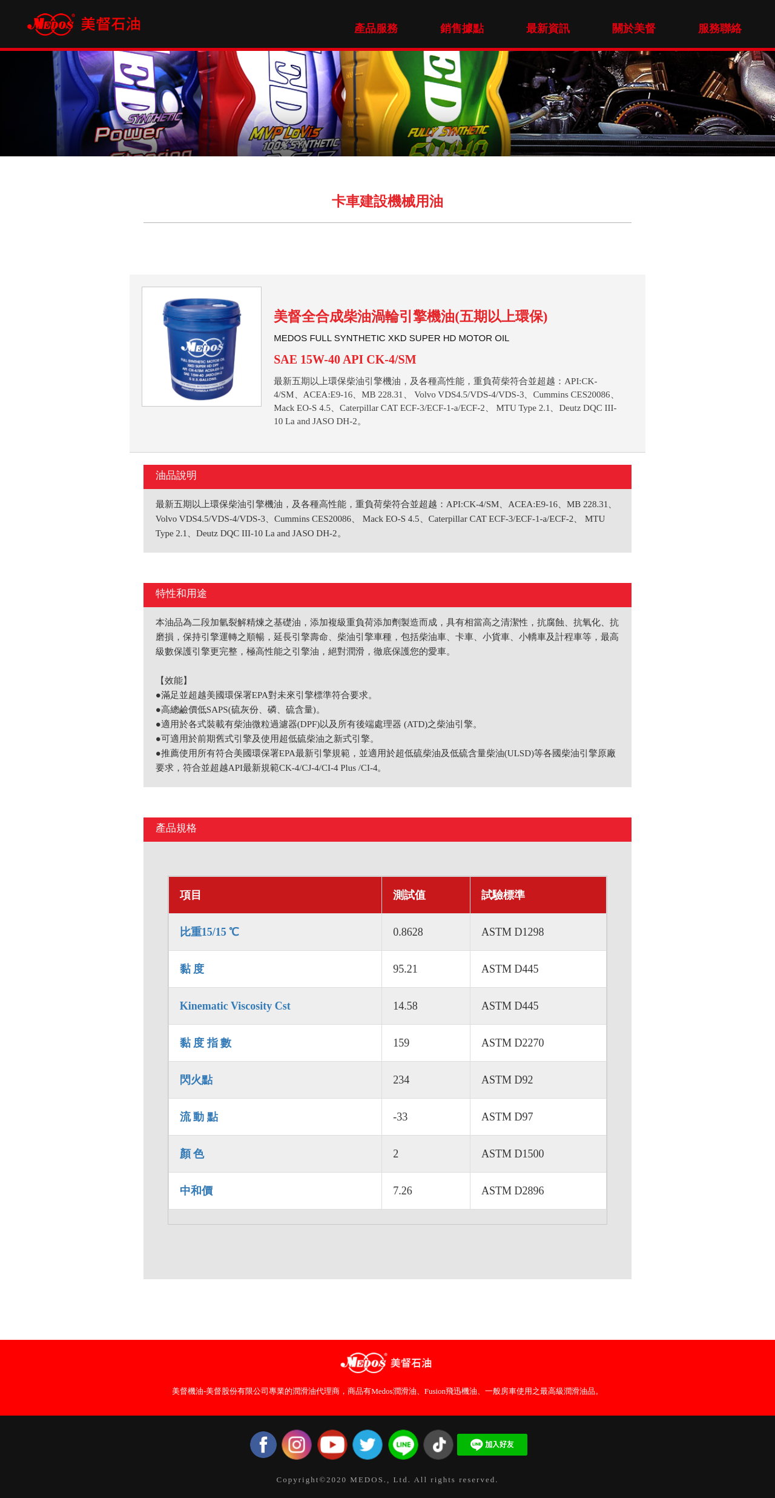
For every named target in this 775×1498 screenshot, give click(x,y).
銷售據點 (462, 28)
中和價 (196, 1191)
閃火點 (196, 1080)
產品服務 (376, 28)
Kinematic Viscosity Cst (235, 1006)
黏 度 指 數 (206, 1043)
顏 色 (192, 1154)
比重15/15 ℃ (210, 932)
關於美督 (634, 28)
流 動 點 (199, 1117)
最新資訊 (548, 28)
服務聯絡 (720, 28)
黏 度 (192, 969)
